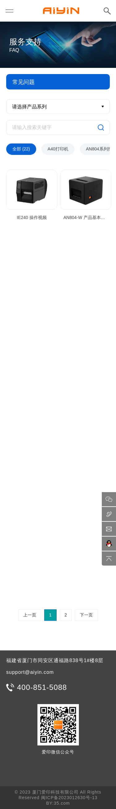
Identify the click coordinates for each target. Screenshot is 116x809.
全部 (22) (21, 149)
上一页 (29, 614)
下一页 (86, 614)
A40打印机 (58, 149)
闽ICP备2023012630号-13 (69, 797)
